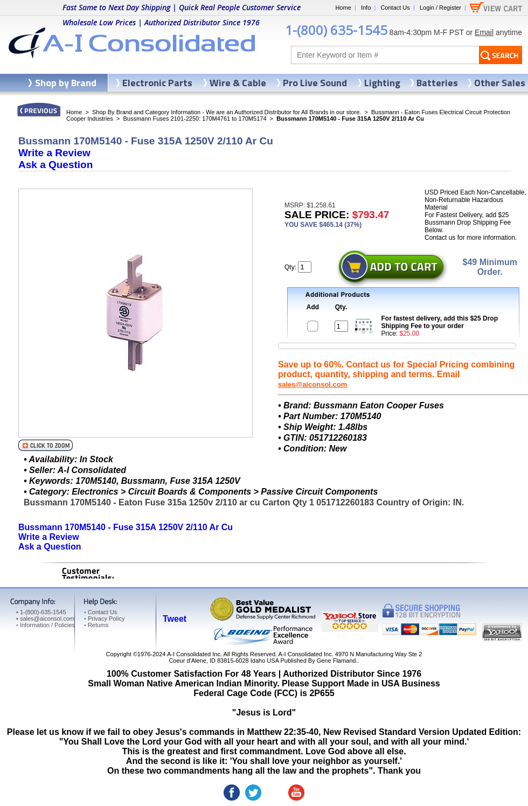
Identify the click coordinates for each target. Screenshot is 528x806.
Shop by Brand (65, 82)
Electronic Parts (157, 82)
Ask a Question (55, 164)
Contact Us (394, 7)
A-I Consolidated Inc (193, 654)
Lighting (382, 82)
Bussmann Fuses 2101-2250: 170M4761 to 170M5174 (194, 118)
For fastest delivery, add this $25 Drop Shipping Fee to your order (439, 322)
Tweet (174, 618)
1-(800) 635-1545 (336, 30)
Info (366, 7)
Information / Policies (45, 625)
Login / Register (440, 7)
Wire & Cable (238, 82)
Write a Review (54, 152)
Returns (96, 625)
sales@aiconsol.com (312, 384)
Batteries (437, 82)
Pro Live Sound (315, 82)
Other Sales (499, 82)
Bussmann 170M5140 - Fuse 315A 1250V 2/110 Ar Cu (125, 527)
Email (484, 32)
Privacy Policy (104, 618)
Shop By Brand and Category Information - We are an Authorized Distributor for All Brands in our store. (226, 112)
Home (343, 7)
